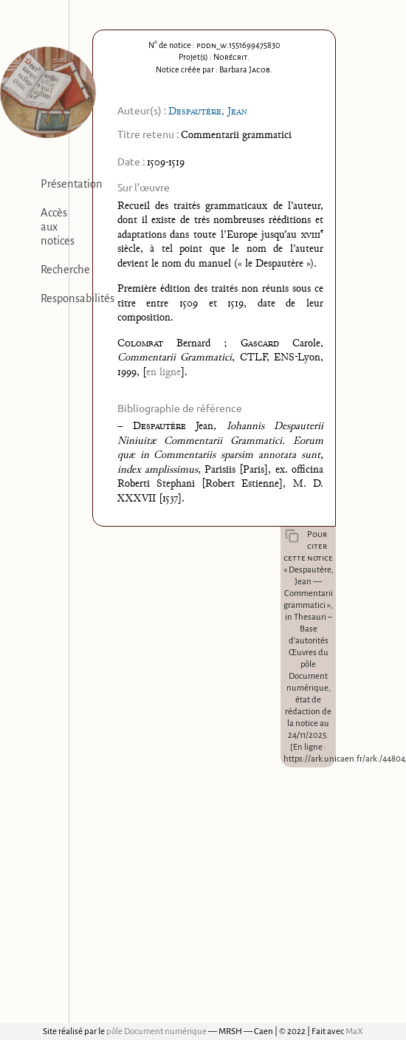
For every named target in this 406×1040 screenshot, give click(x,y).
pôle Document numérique (156, 1031)
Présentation (72, 184)
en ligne (163, 373)
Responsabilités (77, 298)
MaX (354, 1031)
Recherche (65, 270)
